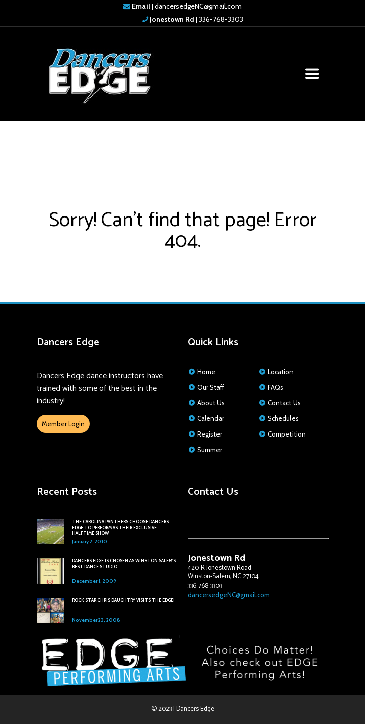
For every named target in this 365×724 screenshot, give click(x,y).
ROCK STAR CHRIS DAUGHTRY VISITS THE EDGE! (123, 600)
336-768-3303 (195, 19)
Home (206, 372)
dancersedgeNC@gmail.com (187, 6)
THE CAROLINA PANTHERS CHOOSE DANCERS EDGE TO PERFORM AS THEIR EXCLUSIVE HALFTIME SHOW (120, 527)
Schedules (283, 418)
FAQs (275, 387)
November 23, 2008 (96, 620)
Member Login (63, 424)
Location (281, 372)
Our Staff (210, 387)
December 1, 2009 (94, 581)
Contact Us (284, 403)
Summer (209, 450)
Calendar (210, 418)
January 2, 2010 (89, 541)
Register (209, 434)
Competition (287, 434)
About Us (211, 403)
